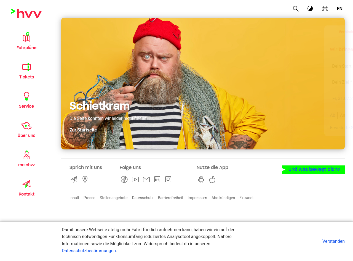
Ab (247, 115)
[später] (329, 99)
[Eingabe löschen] (313, 62)
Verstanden (333, 241)
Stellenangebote (114, 197)
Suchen (309, 115)
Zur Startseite (83, 129)
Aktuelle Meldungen (311, 127)
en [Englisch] (340, 8)
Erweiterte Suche (261, 127)
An (257, 115)
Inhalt (74, 197)
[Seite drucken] (325, 9)
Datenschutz (142, 197)
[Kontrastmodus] (310, 9)
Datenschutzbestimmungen (89, 250)
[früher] (294, 99)
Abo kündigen (223, 197)
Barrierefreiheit (170, 197)
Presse (89, 197)
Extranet (246, 197)
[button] (26, 41)
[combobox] (281, 63)
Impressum (197, 197)
